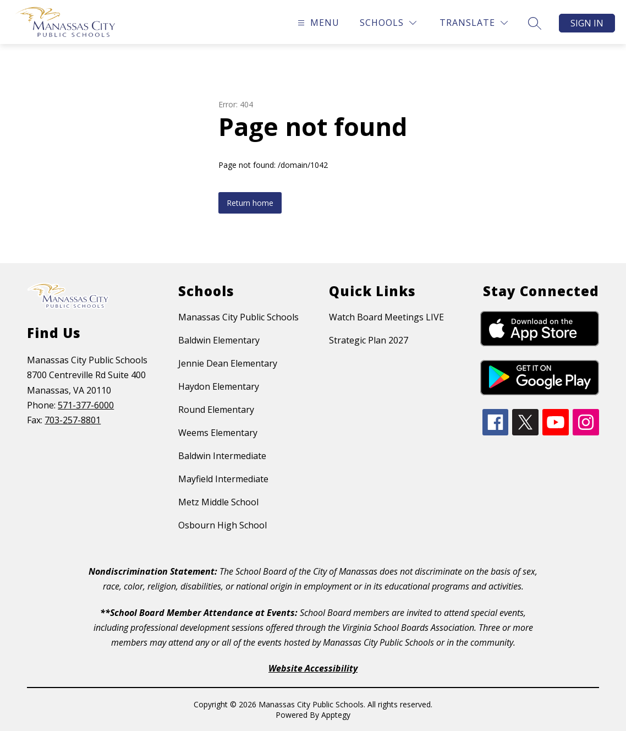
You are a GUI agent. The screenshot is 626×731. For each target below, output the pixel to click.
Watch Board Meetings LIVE (386, 317)
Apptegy (335, 715)
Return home (250, 203)
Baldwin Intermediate (222, 456)
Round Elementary (216, 409)
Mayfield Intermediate (223, 479)
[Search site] (534, 23)
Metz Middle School (218, 502)
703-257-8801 (73, 420)
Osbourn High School (222, 525)
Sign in (586, 23)
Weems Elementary (217, 433)
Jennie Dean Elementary (227, 363)
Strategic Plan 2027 (368, 340)
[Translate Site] (473, 23)
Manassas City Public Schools (238, 317)
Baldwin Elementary (219, 340)
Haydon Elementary (218, 386)
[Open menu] (317, 23)
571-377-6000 (86, 405)
